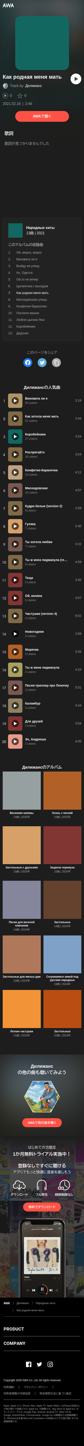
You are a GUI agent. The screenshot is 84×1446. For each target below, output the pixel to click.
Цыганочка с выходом (32, 286)
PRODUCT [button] (14, 1329)
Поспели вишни (27, 313)
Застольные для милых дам (22, 976)
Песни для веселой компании (21, 924)
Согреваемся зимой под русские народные (62, 978)
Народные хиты (40, 228)
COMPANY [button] (14, 1343)
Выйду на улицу (27, 266)
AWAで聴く (42, 116)
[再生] (76, 79)
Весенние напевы (22, 813)
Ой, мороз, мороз (29, 252)
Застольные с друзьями (22, 867)
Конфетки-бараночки (31, 306)
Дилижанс (33, 86)
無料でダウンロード (41, 1207)
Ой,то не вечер (27, 279)
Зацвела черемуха (62, 867)
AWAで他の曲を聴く (42, 1122)
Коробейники (25, 326)
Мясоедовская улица (31, 299)
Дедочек (22, 333)
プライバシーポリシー (36, 1387)
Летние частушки (21, 1031)
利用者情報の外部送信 (17, 1393)
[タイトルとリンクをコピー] (56, 362)
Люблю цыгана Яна (30, 320)
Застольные (62, 922)
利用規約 (9, 1387)
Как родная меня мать (30, 1310)
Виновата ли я (26, 259)
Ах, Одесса (24, 272)
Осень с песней (62, 813)
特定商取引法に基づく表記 (55, 1393)
